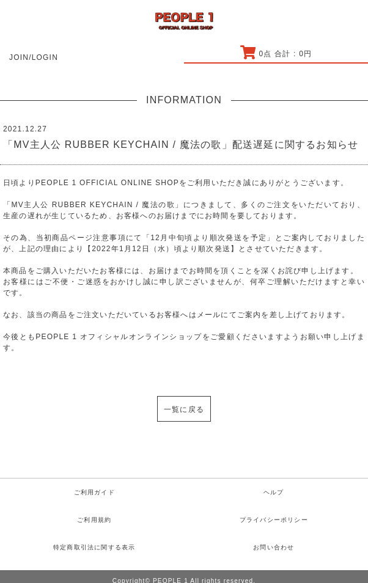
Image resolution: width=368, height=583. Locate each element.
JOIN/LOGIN (33, 57)
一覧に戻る (184, 409)
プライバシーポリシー (274, 519)
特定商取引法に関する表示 (94, 547)
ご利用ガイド (94, 492)
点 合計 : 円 (276, 54)
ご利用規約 (94, 519)
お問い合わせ (273, 547)
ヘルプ (273, 492)
